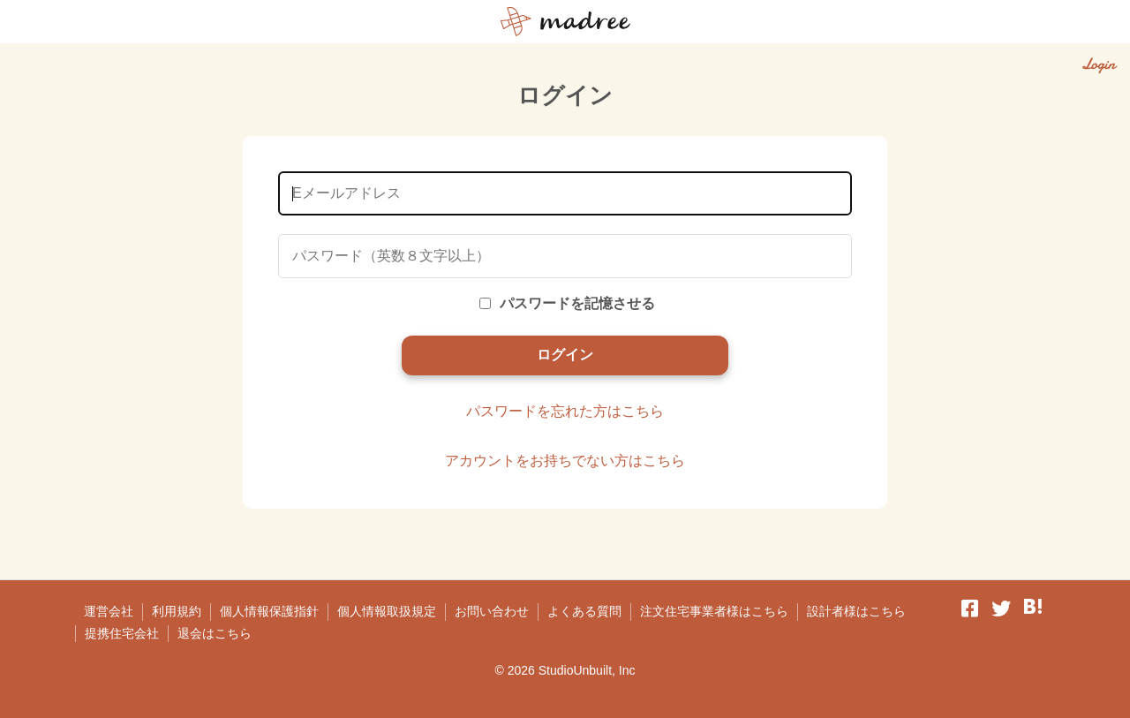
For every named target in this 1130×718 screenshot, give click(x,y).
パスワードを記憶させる (567, 303)
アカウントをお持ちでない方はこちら (565, 460)
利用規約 (176, 611)
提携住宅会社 (122, 633)
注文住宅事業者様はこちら (714, 611)
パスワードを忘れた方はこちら (565, 411)
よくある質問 (584, 611)
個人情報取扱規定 (386, 611)
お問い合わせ (492, 611)
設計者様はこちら (856, 611)
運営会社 (108, 611)
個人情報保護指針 (269, 611)
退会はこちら (214, 633)
